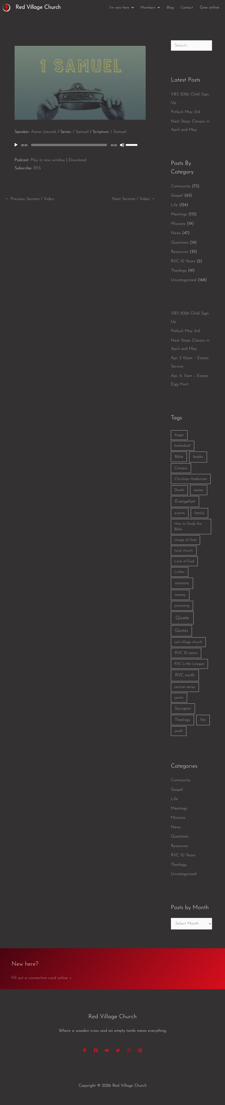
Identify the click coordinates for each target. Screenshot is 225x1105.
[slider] (69, 145)
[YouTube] (107, 1050)
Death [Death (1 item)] (179, 490)
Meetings (179, 214)
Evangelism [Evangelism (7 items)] (185, 501)
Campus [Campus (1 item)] (180, 468)
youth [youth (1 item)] (178, 731)
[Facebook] (96, 1050)
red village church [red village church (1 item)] (188, 642)
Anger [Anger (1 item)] (179, 435)
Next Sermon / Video (133, 199)
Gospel (177, 195)
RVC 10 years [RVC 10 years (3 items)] (186, 653)
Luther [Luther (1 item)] (179, 572)
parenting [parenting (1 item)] (181, 606)
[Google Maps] (85, 1050)
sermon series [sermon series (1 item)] (184, 687)
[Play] (16, 145)
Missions (178, 224)
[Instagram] (129, 1050)
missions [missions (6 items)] (182, 583)
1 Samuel (81, 132)
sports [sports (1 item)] (178, 698)
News (176, 233)
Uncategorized (183, 280)
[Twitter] (118, 1050)
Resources (179, 252)
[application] (80, 145)
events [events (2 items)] (180, 513)
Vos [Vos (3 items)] (203, 720)
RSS (37, 168)
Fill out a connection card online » (42, 978)
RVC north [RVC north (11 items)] (185, 675)
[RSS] (140, 1050)
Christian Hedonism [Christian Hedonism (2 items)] (191, 479)
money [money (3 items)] (180, 595)
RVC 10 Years (183, 261)
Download (77, 160)
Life (174, 205)
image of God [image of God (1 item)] (185, 540)
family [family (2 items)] (199, 513)
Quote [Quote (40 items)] (182, 617)
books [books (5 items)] (198, 457)
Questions (179, 242)
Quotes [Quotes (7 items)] (181, 630)
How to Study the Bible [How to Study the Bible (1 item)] (188, 526)
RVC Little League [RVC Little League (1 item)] (189, 664)
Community (181, 186)
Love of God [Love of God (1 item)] (184, 561)
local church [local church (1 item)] (183, 550)
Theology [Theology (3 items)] (182, 720)
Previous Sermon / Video (29, 199)
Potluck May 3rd (185, 112)
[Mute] (122, 145)
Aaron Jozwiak (43, 132)
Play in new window (48, 160)
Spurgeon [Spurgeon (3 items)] (183, 708)
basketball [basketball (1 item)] (182, 446)
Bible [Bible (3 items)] (179, 457)
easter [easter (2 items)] (198, 490)
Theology (179, 270)
